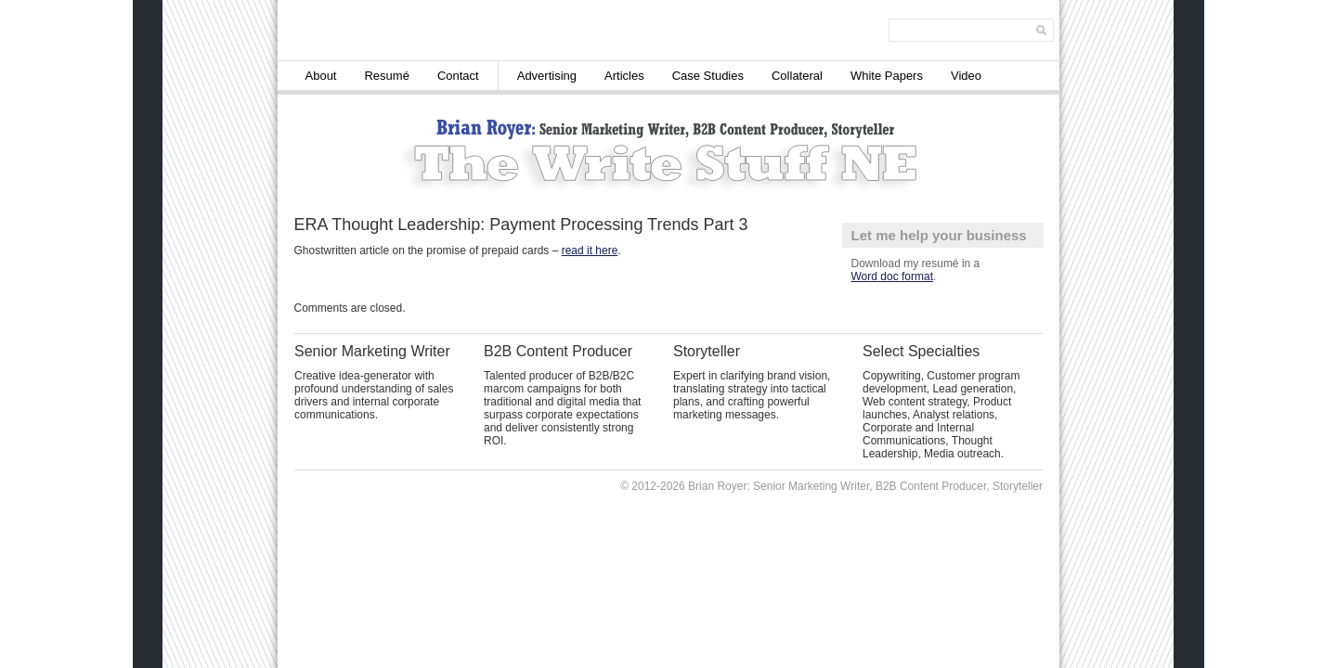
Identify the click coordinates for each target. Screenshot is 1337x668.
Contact (458, 76)
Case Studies (708, 76)
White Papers (886, 76)
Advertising (547, 76)
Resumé (386, 76)
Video (966, 76)
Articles (624, 76)
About (321, 76)
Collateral (797, 76)
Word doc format (892, 276)
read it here (590, 250)
